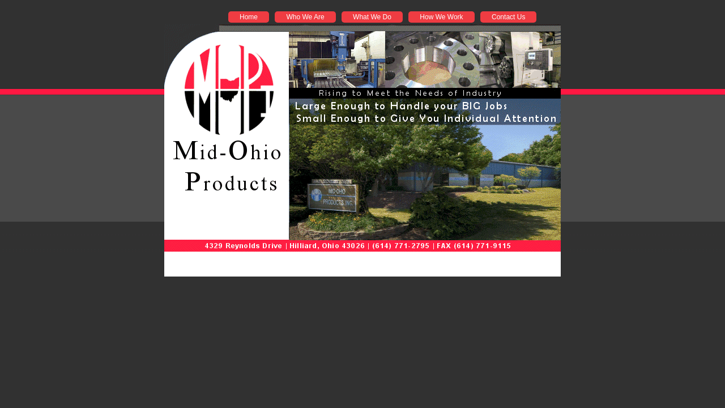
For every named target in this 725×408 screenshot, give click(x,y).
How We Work (441, 17)
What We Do (372, 17)
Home (249, 17)
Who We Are (305, 17)
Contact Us (508, 17)
